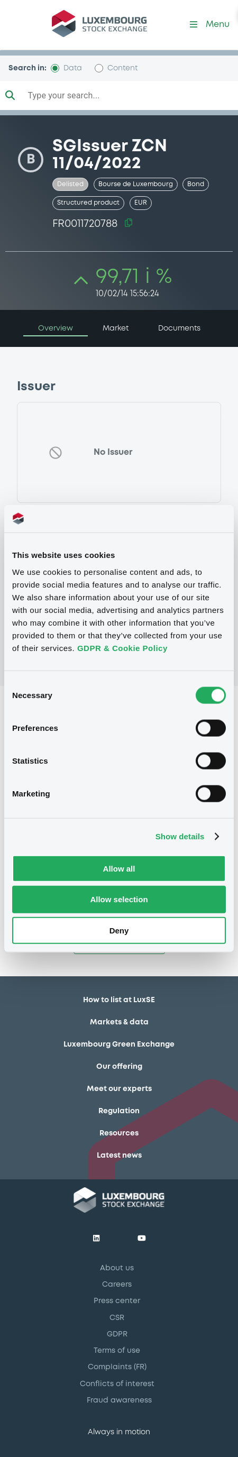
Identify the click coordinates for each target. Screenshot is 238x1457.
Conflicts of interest (117, 1384)
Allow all (119, 868)
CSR (116, 1318)
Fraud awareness (119, 1400)
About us (117, 1268)
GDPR (117, 1334)
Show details (180, 836)
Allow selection (119, 899)
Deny (119, 930)
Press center (117, 1301)
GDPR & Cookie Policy (122, 647)
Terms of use (117, 1351)
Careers (117, 1284)
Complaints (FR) (117, 1367)
